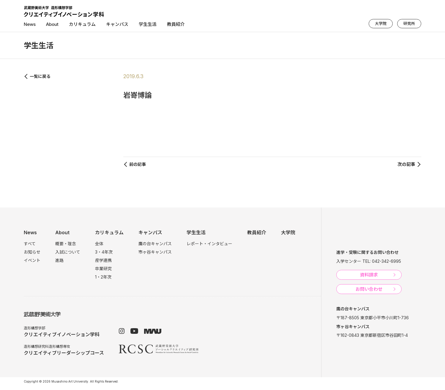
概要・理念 (65, 243)
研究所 (409, 23)
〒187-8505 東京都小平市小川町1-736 (372, 317)
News (30, 24)
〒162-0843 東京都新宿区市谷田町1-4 (372, 335)
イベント (32, 260)
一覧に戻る (40, 76)
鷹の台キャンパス (155, 243)
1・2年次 (103, 276)
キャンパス (117, 24)
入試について (67, 251)
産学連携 (103, 260)
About (52, 24)
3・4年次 (104, 251)
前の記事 (137, 164)
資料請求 (369, 275)
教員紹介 (176, 24)
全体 (99, 243)
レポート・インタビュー (209, 243)
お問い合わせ (369, 289)
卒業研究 (103, 268)
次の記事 (406, 164)
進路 (59, 260)
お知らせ (32, 251)
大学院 (380, 23)
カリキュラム (82, 24)
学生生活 (148, 24)
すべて (30, 243)
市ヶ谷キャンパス (155, 251)
